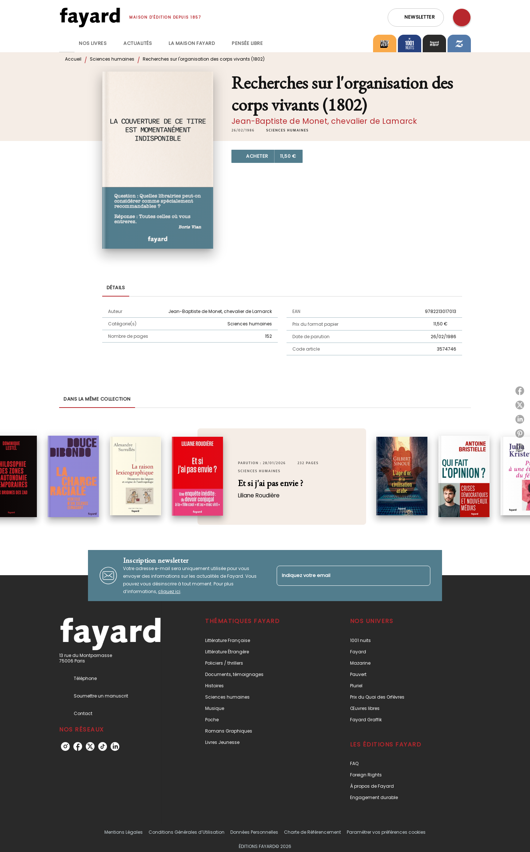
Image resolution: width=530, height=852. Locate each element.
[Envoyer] (421, 575)
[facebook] (78, 746)
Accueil (73, 59)
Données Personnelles (254, 832)
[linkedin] (115, 746)
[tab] (66, 43)
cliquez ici (169, 591)
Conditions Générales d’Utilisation (186, 832)
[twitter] (90, 746)
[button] (416, 17)
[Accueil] (89, 17)
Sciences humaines (112, 59)
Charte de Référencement (312, 832)
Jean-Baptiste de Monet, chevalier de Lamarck (324, 121)
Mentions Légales (123, 832)
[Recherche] (462, 17)
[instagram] (65, 746)
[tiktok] (102, 746)
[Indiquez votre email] (344, 576)
